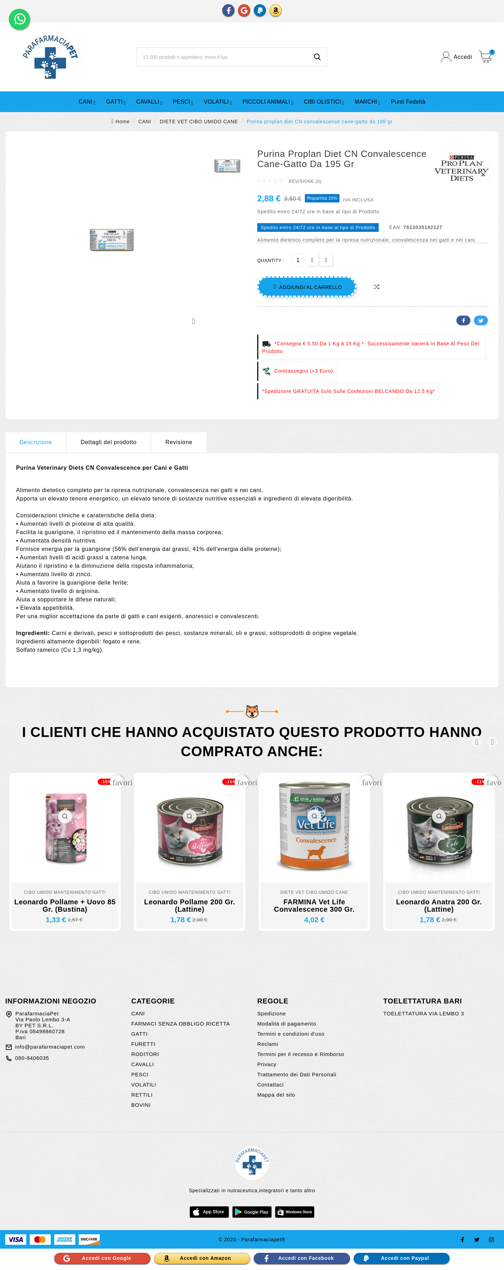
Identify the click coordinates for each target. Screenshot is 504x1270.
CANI (138, 1013)
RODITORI (145, 1054)
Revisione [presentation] (178, 442)
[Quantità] (298, 260)
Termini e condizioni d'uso (290, 1034)
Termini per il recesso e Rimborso (300, 1054)
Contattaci (270, 1085)
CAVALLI (142, 1064)
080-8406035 (32, 1058)
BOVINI (141, 1105)
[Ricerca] (222, 57)
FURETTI (143, 1044)
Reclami (267, 1044)
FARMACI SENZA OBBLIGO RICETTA (180, 1024)
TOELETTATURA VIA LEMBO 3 (423, 1013)
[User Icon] (456, 56)
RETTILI (142, 1095)
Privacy (266, 1064)
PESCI (139, 1074)
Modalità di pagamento (286, 1024)
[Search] (317, 57)
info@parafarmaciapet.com (50, 1047)
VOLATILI (143, 1085)
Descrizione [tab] (36, 442)
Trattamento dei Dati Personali (296, 1074)
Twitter (481, 320)
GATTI (139, 1034)
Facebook (463, 320)
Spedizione (271, 1013)
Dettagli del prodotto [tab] (108, 442)
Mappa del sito (276, 1095)
